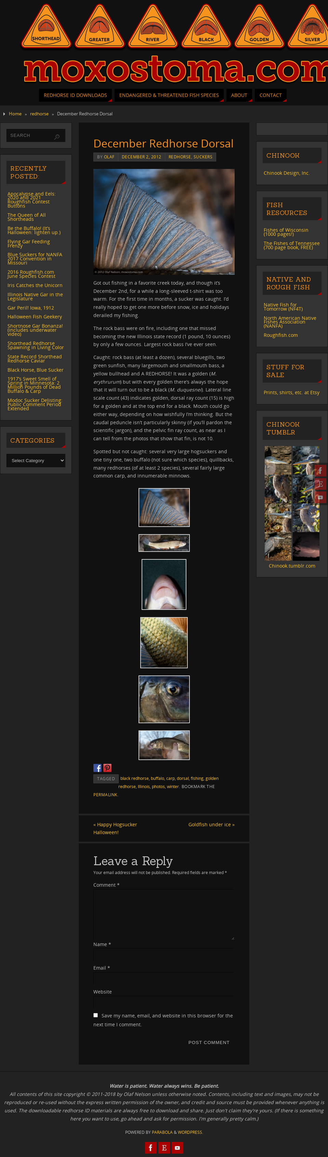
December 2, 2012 (141, 156)
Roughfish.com (281, 335)
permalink (105, 794)
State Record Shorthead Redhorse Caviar (35, 358)
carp (170, 778)
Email (101, 968)
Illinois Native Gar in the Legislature (35, 296)
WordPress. (190, 1132)
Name (102, 944)
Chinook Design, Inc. (287, 173)
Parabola (162, 1132)
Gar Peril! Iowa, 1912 (31, 307)
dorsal (183, 778)
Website (102, 991)
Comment (106, 885)
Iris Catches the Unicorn (35, 285)
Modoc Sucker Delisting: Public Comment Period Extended (35, 404)
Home (15, 114)
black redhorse (134, 778)
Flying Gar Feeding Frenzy (29, 243)
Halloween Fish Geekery (35, 316)
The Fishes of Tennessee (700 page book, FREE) (292, 245)
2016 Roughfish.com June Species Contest (31, 274)
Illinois (144, 786)
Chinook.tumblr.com (292, 565)
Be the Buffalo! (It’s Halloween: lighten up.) (34, 230)
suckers (203, 156)
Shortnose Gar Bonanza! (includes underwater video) (35, 330)
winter (173, 786)
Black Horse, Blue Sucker (36, 370)
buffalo (157, 778)
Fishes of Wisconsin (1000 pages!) (286, 232)
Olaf (109, 156)
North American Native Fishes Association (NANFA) (290, 322)
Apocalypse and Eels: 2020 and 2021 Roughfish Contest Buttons (32, 199)
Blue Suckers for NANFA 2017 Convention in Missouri (35, 258)
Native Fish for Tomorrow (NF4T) (283, 306)
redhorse (39, 114)
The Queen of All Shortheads (27, 217)
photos (158, 786)
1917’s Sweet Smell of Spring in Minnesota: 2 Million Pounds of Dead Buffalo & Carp (34, 384)
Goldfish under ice (211, 824)
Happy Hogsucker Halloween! (115, 828)
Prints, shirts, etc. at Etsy (291, 392)
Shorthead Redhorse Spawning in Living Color (36, 345)
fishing (197, 778)
